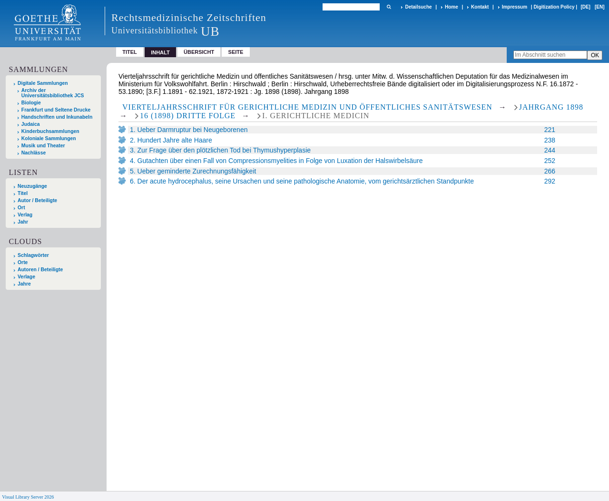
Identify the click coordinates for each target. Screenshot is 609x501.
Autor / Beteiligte (37, 200)
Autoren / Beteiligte (40, 269)
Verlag (25, 214)
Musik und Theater (43, 145)
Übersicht (199, 52)
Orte (23, 262)
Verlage (26, 276)
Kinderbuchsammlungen (50, 131)
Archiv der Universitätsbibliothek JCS (52, 93)
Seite (236, 52)
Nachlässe (33, 152)
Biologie (31, 102)
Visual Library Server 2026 (28, 497)
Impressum (514, 7)
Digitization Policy (553, 7)
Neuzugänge (32, 186)
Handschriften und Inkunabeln (57, 117)
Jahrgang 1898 (551, 107)
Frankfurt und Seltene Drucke (56, 109)
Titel (129, 52)
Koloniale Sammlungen (48, 138)
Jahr (23, 222)
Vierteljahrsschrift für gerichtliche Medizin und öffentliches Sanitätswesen (307, 107)
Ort (21, 207)
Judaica (30, 124)
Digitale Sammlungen (43, 83)
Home (451, 7)
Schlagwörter (33, 255)
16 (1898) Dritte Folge (188, 116)
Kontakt (480, 7)
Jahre (24, 283)
